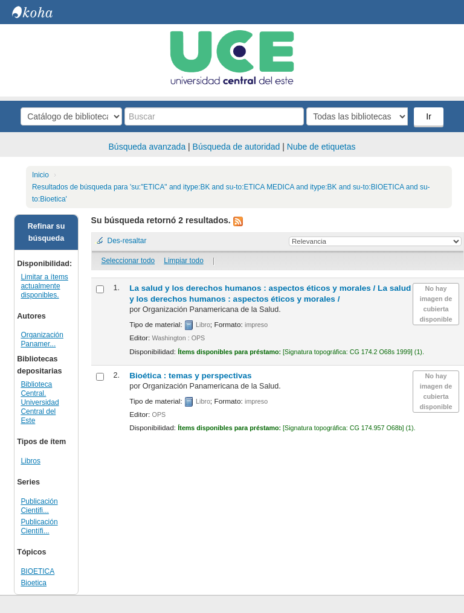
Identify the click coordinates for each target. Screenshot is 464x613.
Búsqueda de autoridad (236, 146)
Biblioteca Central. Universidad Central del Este (40, 402)
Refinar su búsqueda (46, 232)
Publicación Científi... (39, 526)
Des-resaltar (127, 241)
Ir (428, 116)
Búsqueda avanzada (147, 146)
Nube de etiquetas (321, 146)
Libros (30, 461)
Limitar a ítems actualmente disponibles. (44, 286)
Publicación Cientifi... (39, 506)
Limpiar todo (183, 260)
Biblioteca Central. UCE (42, 12)
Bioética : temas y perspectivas (190, 375)
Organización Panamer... (42, 339)
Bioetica (34, 583)
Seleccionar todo (128, 260)
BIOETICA (37, 571)
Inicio (40, 175)
